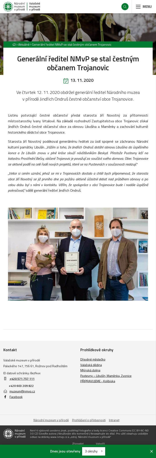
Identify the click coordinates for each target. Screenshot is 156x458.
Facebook (13, 396)
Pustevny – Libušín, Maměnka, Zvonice (106, 375)
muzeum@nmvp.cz (19, 391)
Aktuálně (24, 44)
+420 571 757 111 (22, 378)
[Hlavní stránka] (14, 44)
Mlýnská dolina (90, 370)
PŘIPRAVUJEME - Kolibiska (97, 381)
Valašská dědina (91, 365)
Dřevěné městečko (92, 359)
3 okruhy (94, 451)
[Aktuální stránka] (70, 44)
